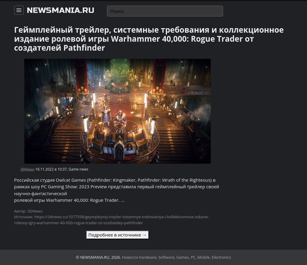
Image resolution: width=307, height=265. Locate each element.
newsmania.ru (60, 10)
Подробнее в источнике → (117, 235)
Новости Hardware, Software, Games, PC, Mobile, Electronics (176, 257)
